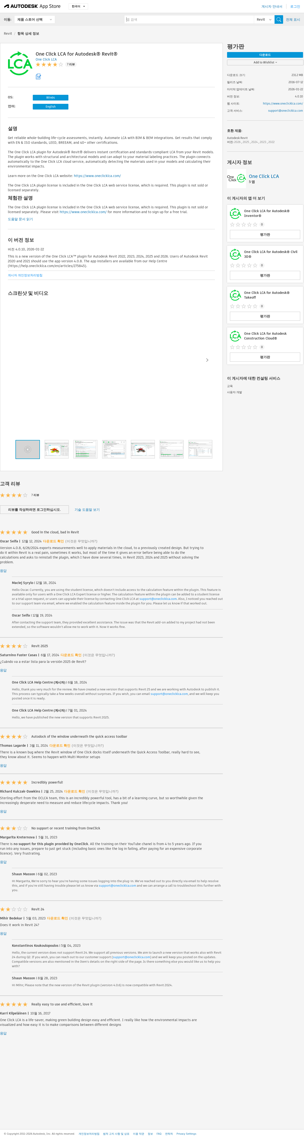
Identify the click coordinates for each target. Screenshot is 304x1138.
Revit (8, 33)
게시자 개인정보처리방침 (25, 275)
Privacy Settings (186, 1134)
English (51, 107)
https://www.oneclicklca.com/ (97, 175)
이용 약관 (138, 1134)
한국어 (78, 6)
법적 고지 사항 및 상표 (116, 1134)
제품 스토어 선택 (30, 19)
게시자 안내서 (271, 6)
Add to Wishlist (265, 62)
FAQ (159, 1134)
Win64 (50, 98)
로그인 (295, 6)
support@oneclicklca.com (158, 599)
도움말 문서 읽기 (20, 219)
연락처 (169, 1134)
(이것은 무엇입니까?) (81, 541)
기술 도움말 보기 (87, 509)
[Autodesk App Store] (32, 6)
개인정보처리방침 (89, 1134)
